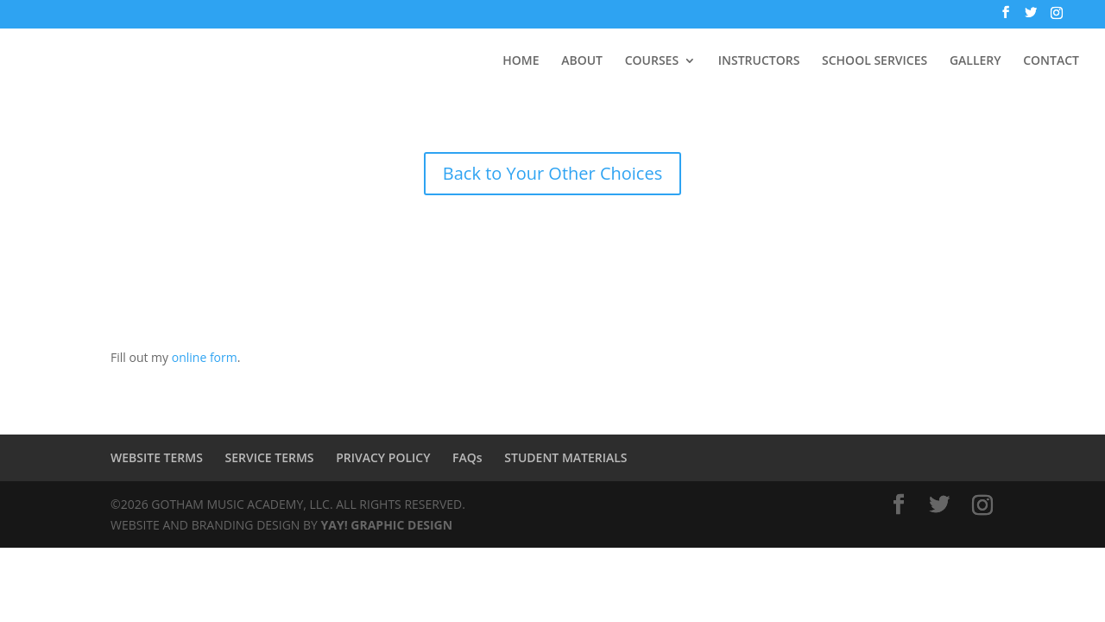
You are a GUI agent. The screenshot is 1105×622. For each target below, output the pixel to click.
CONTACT (1051, 61)
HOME (520, 61)
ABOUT (582, 61)
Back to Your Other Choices (552, 173)
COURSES (652, 61)
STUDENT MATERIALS (565, 457)
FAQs (467, 457)
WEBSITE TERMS (156, 457)
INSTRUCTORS (759, 61)
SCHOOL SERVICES (874, 61)
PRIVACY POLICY (383, 457)
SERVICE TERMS (269, 457)
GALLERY (975, 61)
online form (204, 357)
